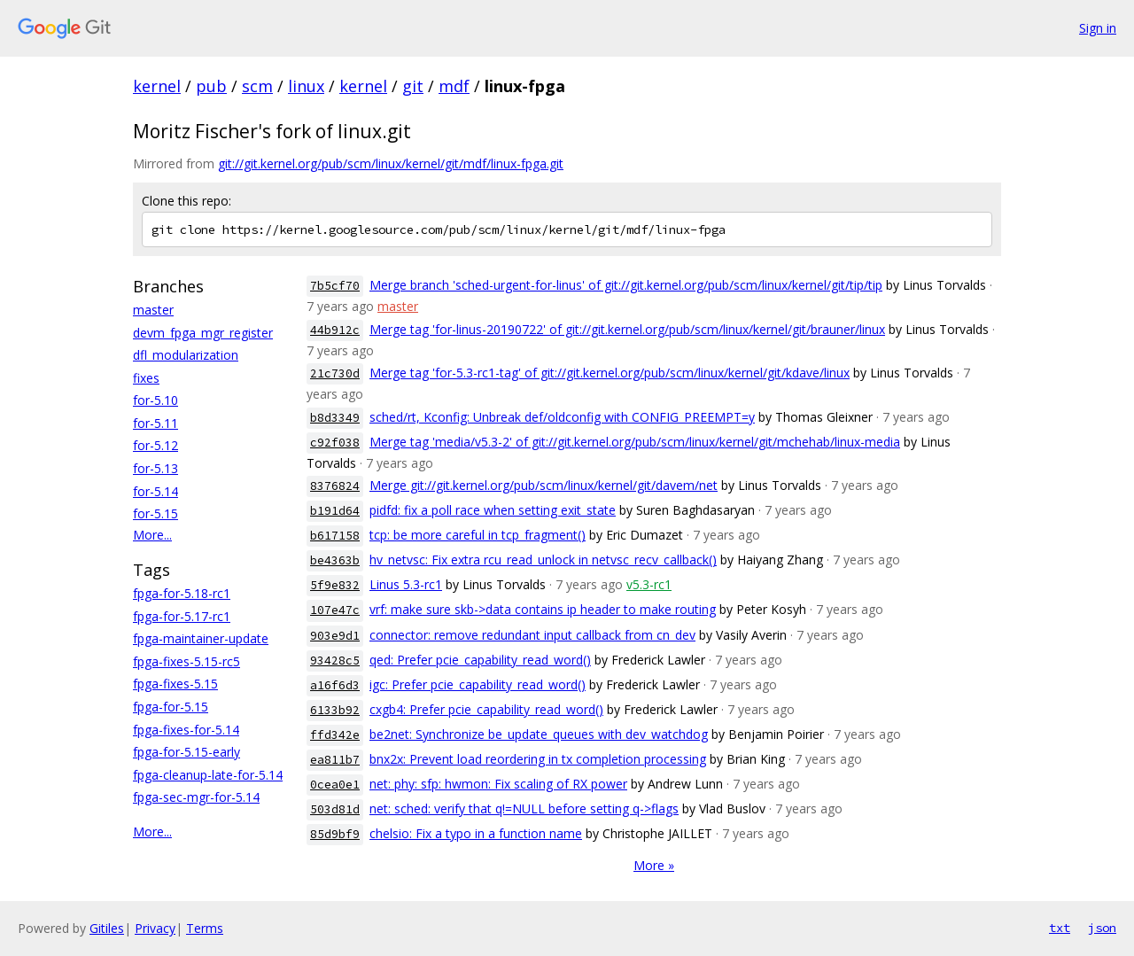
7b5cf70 (335, 285)
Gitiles (106, 928)
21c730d (335, 373)
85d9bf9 (335, 834)
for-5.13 (155, 468)
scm (257, 86)
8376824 (335, 486)
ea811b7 (335, 759)
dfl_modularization (185, 354)
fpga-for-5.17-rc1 (181, 616)
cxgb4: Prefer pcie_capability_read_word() (486, 709)
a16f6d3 (335, 685)
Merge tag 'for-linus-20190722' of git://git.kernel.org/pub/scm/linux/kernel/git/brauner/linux (627, 329)
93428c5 (335, 660)
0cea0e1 (335, 784)
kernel (157, 86)
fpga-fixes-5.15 (175, 683)
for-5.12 (155, 445)
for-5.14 (155, 491)
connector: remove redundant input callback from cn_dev (532, 634)
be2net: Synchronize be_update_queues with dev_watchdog (538, 734)
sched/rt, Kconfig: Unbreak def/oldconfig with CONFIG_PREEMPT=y (562, 416)
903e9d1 (335, 635)
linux (306, 86)
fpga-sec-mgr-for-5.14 (196, 797)
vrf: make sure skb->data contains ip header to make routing (542, 609)
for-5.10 (155, 400)
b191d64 (335, 510)
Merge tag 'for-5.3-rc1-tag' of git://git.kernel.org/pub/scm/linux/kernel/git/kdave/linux (609, 372)
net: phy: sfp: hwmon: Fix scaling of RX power (498, 783)
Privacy (155, 928)
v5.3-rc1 (649, 584)
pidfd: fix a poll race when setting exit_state (492, 509)
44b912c (335, 330)
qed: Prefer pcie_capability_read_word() (480, 659)
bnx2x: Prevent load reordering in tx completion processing (537, 758)
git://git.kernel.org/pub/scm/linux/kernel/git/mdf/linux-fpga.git (390, 163)
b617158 (335, 535)
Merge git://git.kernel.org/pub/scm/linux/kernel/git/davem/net (543, 485)
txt (1059, 928)
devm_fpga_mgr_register (203, 332)
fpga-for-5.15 (170, 706)
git (412, 86)
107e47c (335, 610)
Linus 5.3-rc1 (405, 584)
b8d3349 (335, 417)
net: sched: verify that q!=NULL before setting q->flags (524, 808)
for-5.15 (155, 513)
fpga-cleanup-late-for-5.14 (208, 774)
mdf (454, 86)
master (153, 309)
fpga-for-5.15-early (186, 751)
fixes (146, 377)
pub (211, 86)
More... (152, 534)
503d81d (335, 809)
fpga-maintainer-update (200, 638)
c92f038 (335, 442)
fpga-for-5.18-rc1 (181, 593)
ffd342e (335, 734)
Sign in (1097, 27)
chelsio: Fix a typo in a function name (475, 833)
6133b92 (335, 710)
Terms (204, 928)
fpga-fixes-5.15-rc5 (186, 661)
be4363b (335, 560)
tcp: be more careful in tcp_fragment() (477, 534)
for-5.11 (155, 423)
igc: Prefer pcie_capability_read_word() (477, 684)
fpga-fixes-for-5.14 (186, 729)
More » (653, 865)
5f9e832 (335, 585)
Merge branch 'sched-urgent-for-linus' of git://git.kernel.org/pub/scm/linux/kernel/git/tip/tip (625, 284)
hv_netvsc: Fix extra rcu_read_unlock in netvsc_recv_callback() (543, 559)
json (1102, 928)
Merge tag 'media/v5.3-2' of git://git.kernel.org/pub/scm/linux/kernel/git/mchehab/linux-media (634, 441)
